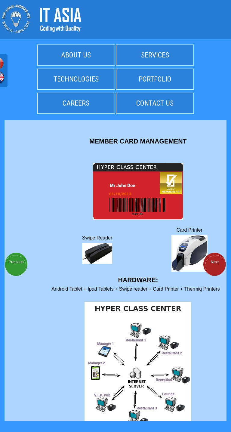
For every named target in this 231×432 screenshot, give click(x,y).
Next (215, 262)
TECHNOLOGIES (76, 79)
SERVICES (155, 55)
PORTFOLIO (155, 79)
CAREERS (76, 103)
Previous (16, 262)
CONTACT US (155, 103)
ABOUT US (76, 55)
